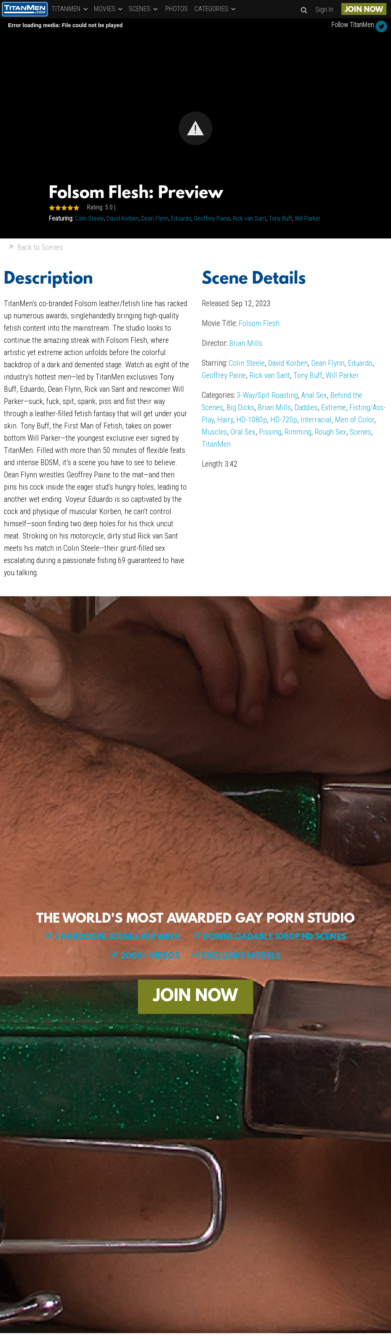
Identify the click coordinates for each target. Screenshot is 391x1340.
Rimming (297, 431)
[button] (195, 128)
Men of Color (354, 419)
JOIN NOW (364, 10)
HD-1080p (251, 419)
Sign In (324, 9)
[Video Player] (195, 128)
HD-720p (283, 419)
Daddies (306, 407)
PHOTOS (176, 9)
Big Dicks (240, 407)
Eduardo (181, 218)
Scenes (360, 431)
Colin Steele (89, 218)
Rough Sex (330, 431)
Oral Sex (243, 431)
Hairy (225, 419)
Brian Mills (245, 343)
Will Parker (307, 218)
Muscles (214, 431)
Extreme (333, 407)
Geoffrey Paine (212, 218)
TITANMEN (70, 9)
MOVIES (109, 9)
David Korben (123, 218)
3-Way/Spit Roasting (267, 395)
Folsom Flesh (259, 323)
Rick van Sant (249, 218)
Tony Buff (280, 218)
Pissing (270, 431)
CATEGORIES (215, 9)
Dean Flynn (154, 218)
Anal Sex (314, 395)
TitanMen (216, 444)
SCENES (144, 9)
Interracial (316, 419)
